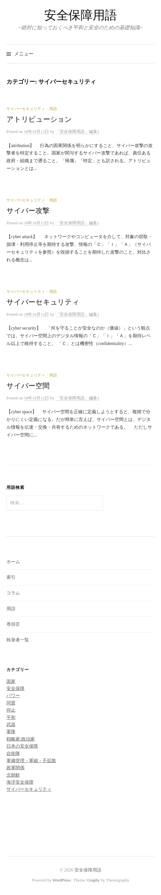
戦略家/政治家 (20, 739)
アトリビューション (39, 119)
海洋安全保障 (19, 782)
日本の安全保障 (22, 746)
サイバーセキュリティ (25, 109)
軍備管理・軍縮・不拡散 (31, 760)
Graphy (93, 880)
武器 (10, 724)
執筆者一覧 (17, 640)
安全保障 (15, 688)
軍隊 (10, 731)
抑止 (10, 710)
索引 (10, 577)
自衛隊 (13, 753)
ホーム (13, 561)
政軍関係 (15, 767)
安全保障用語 (80, 15)
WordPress (61, 880)
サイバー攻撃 (28, 211)
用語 (53, 109)
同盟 (10, 703)
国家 (10, 681)
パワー (13, 695)
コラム (13, 593)
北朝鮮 (13, 775)
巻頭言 (13, 624)
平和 (10, 717)
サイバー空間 (28, 386)
